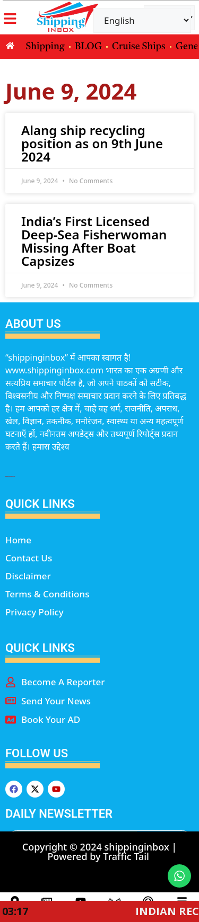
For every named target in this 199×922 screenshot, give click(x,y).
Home (18, 540)
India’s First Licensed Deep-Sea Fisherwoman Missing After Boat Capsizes (94, 241)
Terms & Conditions (47, 594)
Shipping (45, 46)
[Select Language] (142, 20)
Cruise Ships (139, 46)
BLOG (88, 46)
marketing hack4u (10, 476)
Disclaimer (28, 576)
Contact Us (28, 558)
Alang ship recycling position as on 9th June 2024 (92, 143)
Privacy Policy (34, 612)
